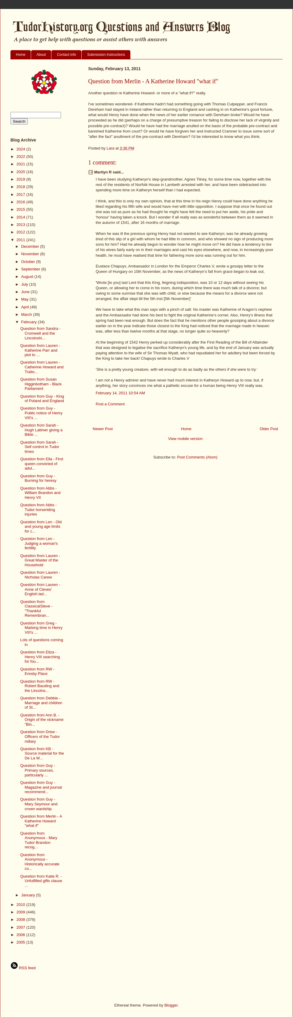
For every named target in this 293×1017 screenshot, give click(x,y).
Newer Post (103, 429)
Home (20, 55)
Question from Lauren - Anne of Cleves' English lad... (40, 589)
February (29, 322)
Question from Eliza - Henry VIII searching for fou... (40, 657)
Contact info (66, 55)
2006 (21, 935)
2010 (21, 904)
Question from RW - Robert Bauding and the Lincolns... (39, 686)
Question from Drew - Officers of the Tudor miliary (40, 736)
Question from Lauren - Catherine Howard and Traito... (41, 367)
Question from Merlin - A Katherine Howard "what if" (41, 821)
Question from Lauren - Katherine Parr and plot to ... (40, 350)
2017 (21, 194)
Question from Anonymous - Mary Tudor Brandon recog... (38, 840)
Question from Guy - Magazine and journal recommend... (41, 787)
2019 (21, 179)
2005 (21, 942)
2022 (21, 156)
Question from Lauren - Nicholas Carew (40, 574)
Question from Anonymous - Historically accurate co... (39, 862)
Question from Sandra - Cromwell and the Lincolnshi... (40, 333)
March (27, 314)
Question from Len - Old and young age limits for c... (41, 526)
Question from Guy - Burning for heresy (38, 478)
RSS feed (23, 968)
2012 (21, 232)
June (26, 292)
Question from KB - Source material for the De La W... (42, 753)
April (25, 307)
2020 (21, 172)
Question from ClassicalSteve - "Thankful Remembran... (36, 608)
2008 (21, 919)
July (25, 284)
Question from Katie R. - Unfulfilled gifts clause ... (41, 881)
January (28, 895)
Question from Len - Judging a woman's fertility (39, 543)
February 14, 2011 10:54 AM (120, 393)
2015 (21, 209)
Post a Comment (110, 404)
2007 (21, 927)
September (31, 269)
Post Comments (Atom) (197, 457)
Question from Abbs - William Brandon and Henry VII (40, 493)
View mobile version (185, 438)
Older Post (269, 429)
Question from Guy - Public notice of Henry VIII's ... (41, 413)
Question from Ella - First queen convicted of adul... (41, 463)
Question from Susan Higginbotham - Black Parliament (41, 384)
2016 (21, 202)
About (41, 55)
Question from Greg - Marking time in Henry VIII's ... (41, 628)
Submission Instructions (106, 55)
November (30, 254)
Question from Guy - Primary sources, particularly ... (37, 770)
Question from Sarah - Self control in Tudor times (39, 447)
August (27, 276)
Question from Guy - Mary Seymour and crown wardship (38, 804)
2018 (21, 186)
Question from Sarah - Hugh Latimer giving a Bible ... (41, 430)
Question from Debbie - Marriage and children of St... (41, 703)
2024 (21, 149)
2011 (21, 240)
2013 (21, 224)
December (30, 246)
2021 (21, 164)
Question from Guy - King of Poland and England (42, 398)
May (25, 299)
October (28, 261)
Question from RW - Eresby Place (37, 671)
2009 (21, 912)
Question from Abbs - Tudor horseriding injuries (38, 509)
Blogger (171, 1005)
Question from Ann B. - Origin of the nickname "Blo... (41, 720)
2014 (21, 217)
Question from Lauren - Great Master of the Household (40, 560)
